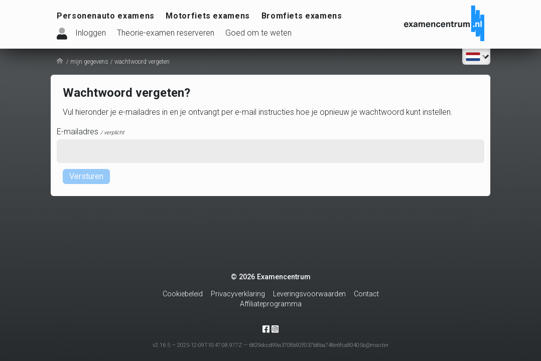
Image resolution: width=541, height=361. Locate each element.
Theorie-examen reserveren (165, 33)
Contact (366, 294)
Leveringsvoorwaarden (309, 294)
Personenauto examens (106, 16)
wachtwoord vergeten (142, 61)
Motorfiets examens (208, 16)
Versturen (86, 176)
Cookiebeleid (183, 294)
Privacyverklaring (238, 294)
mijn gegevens (89, 61)
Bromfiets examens (301, 16)
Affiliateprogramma (271, 304)
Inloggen (90, 33)
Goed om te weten (258, 33)
